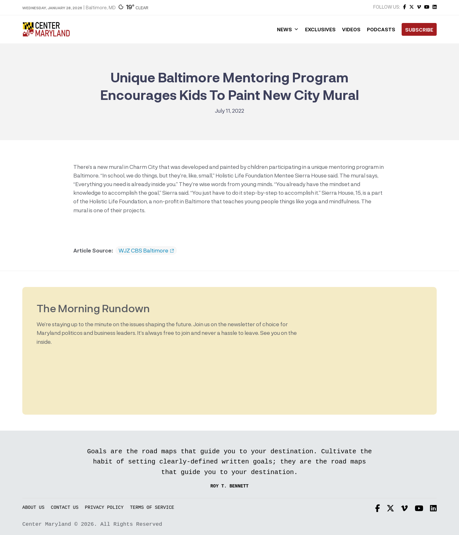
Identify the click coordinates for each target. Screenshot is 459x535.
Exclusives (320, 29)
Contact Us (65, 508)
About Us (33, 508)
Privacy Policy (104, 508)
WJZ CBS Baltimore (146, 250)
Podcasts (381, 29)
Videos (351, 29)
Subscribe (419, 30)
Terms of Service (152, 508)
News (288, 29)
